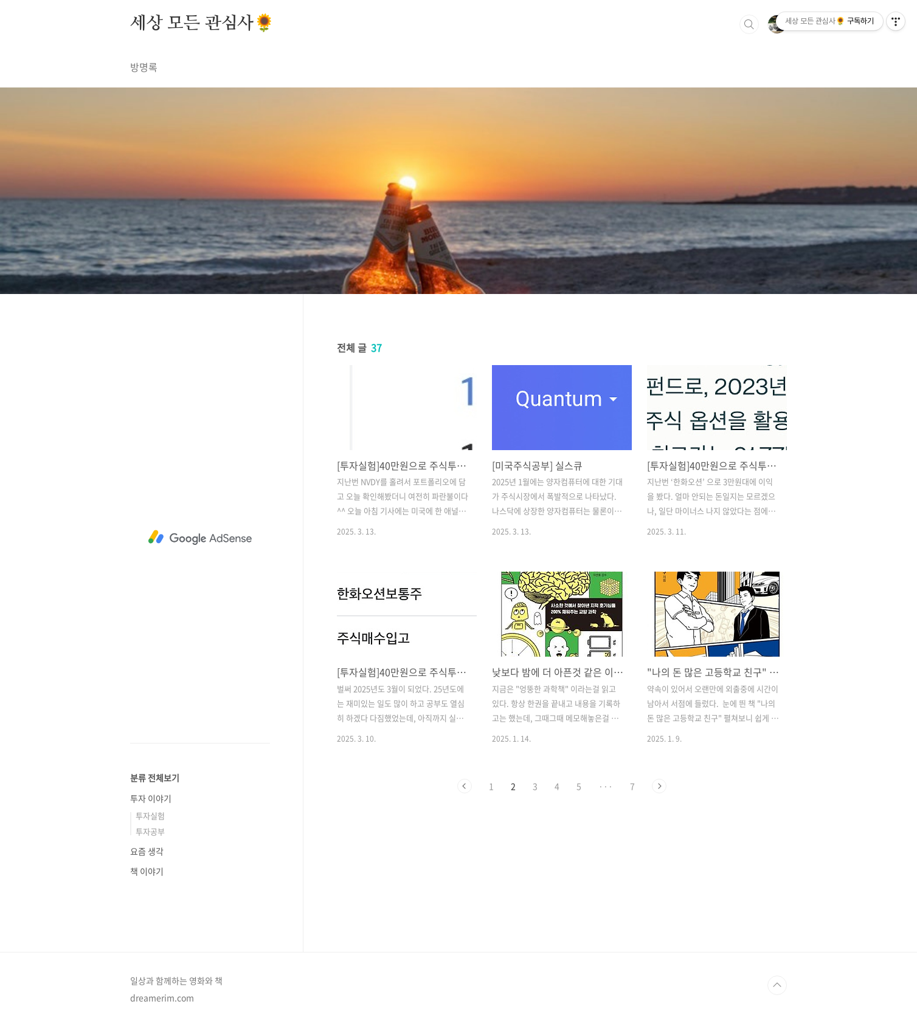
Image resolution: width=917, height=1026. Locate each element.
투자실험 (150, 815)
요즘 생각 (147, 851)
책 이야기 (147, 871)
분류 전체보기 (154, 777)
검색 (749, 24)
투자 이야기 (150, 798)
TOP (777, 985)
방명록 (143, 67)
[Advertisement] (200, 537)
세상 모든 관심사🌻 (202, 23)
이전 (464, 786)
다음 (659, 786)
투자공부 (150, 831)
